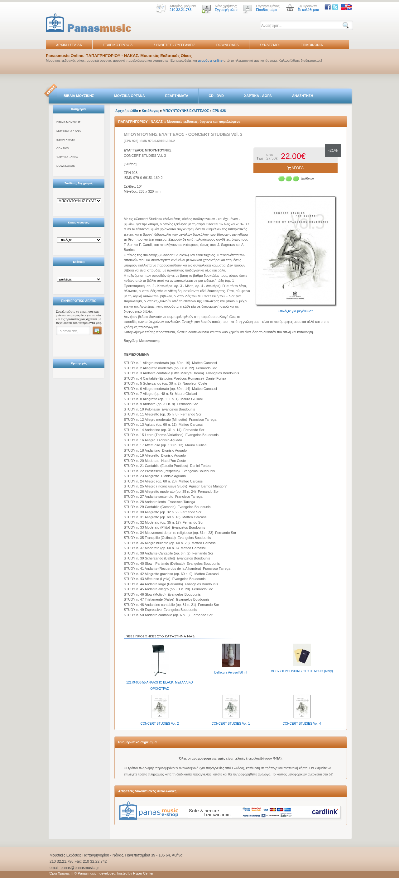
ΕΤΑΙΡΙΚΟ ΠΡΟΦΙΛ (118, 45)
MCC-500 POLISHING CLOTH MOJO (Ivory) (302, 671)
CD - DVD (216, 96)
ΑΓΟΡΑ (295, 168)
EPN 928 (219, 111)
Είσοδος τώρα (266, 10)
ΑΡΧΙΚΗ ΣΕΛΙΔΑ (69, 45)
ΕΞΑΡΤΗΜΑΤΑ (176, 96)
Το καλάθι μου (308, 10)
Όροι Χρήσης (60, 873)
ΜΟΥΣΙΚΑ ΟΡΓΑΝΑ (129, 96)
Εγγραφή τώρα (226, 10)
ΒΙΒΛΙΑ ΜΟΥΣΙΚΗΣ (79, 96)
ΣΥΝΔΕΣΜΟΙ (270, 45)
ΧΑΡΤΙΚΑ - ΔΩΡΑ (258, 96)
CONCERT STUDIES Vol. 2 (160, 723)
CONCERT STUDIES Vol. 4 (302, 723)
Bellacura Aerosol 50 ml (230, 672)
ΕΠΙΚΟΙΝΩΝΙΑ (311, 45)
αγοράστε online (210, 60)
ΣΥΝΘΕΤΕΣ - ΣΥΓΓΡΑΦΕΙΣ (174, 45)
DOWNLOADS (227, 45)
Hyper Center (143, 873)
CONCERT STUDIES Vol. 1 (231, 723)
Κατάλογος (150, 111)
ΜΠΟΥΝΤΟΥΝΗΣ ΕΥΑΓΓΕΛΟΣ (186, 111)
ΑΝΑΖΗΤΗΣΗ (302, 96)
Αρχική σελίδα (126, 111)
